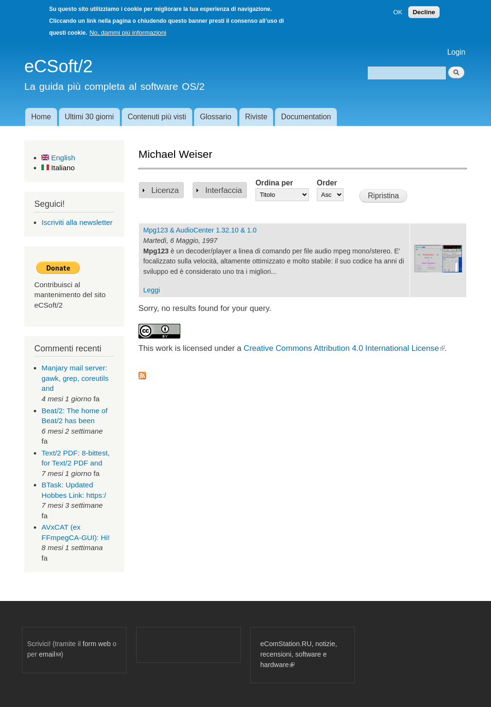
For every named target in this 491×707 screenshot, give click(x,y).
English (58, 158)
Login (456, 52)
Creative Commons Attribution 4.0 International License (344, 348)
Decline (423, 12)
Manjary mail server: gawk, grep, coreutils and (74, 378)
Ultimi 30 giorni (89, 117)
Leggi (151, 290)
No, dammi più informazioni (127, 32)
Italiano (58, 168)
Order (327, 183)
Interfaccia (223, 190)
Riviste (256, 117)
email (50, 654)
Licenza (165, 190)
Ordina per (274, 183)
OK (397, 12)
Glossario (215, 117)
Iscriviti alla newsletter (76, 222)
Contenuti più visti (157, 117)
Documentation (306, 117)
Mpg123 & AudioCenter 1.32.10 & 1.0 (199, 230)
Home (41, 117)
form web (97, 644)
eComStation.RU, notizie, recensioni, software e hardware (298, 654)
